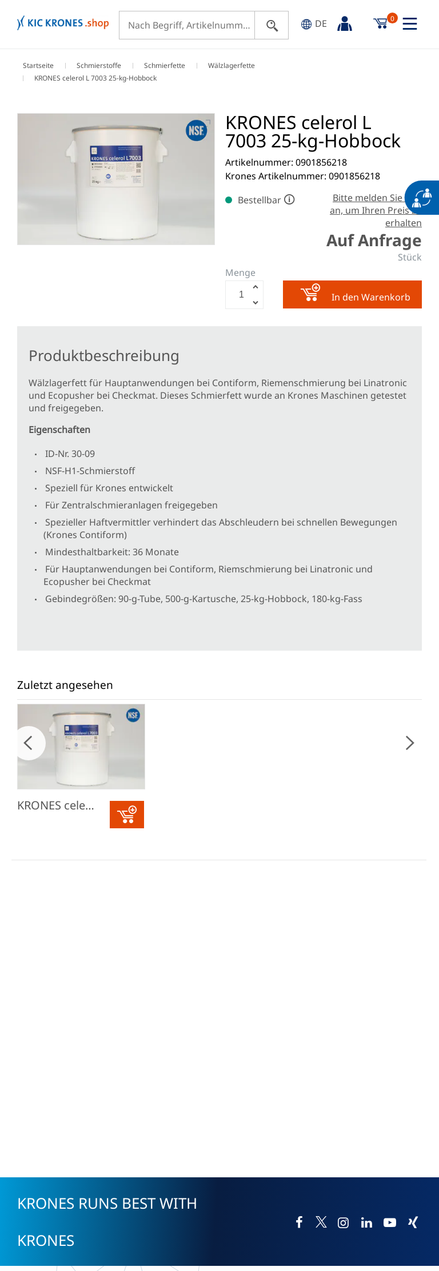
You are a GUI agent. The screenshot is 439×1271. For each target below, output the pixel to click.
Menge (240, 272)
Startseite (38, 65)
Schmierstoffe (99, 65)
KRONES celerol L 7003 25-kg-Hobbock (65, 805)
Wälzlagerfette (231, 65)
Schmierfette (164, 65)
